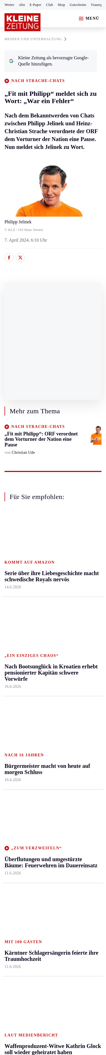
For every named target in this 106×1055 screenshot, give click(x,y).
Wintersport (15, 733)
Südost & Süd (17, 634)
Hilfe (41, 679)
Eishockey (14, 744)
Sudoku (44, 722)
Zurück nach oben (53, 527)
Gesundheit (79, 552)
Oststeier (13, 613)
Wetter (9, 5)
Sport (10, 668)
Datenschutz (57, 881)
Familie (76, 628)
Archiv (43, 701)
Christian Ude (23, 452)
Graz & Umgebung (15, 566)
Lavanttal (45, 574)
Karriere (76, 617)
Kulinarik (77, 606)
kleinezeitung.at (35, 931)
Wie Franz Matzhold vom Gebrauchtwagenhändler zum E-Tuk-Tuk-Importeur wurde (49, 838)
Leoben (11, 580)
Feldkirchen (47, 563)
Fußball (11, 701)
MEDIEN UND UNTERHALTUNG (35, 39)
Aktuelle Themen (77, 671)
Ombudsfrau (80, 574)
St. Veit (43, 606)
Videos (75, 747)
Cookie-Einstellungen (25, 911)
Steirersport (15, 679)
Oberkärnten (48, 585)
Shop (61, 5)
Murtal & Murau (20, 591)
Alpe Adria (79, 768)
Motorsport (15, 722)
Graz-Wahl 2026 (84, 758)
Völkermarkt (48, 628)
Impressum (15, 881)
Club (49, 5)
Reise (74, 585)
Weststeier (14, 656)
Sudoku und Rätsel (80, 733)
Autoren (44, 690)
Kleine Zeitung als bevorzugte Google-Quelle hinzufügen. (49, 60)
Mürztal (12, 602)
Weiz (9, 645)
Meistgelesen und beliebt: (29, 791)
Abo (22, 5)
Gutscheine (78, 5)
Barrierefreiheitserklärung (30, 896)
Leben (75, 542)
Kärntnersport (17, 690)
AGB (36, 881)
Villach (43, 617)
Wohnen (76, 596)
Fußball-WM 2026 (81, 688)
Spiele (42, 711)
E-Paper (36, 5)
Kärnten (45, 542)
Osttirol (44, 596)
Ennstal (11, 552)
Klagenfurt (46, 552)
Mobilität (77, 563)
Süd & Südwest (19, 623)
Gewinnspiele (81, 719)
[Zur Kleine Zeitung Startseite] (23, 22)
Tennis (10, 711)
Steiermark (15, 542)
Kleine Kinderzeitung (82, 705)
